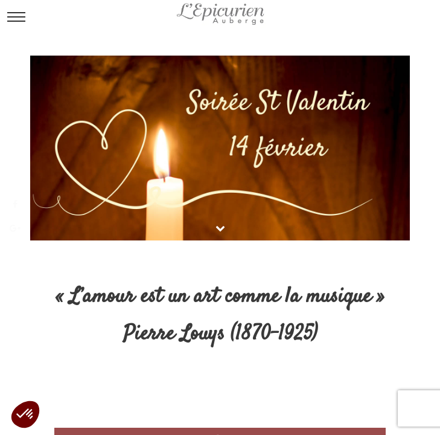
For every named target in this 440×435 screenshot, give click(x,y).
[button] (25, 414)
